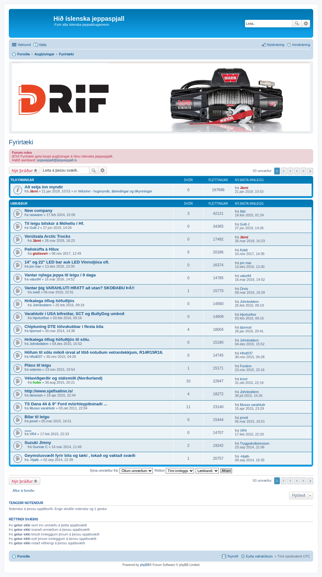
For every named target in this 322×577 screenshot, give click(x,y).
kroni (243, 379)
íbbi (243, 211)
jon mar (35, 266)
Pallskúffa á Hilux (42, 249)
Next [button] (310, 171)
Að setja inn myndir (44, 187)
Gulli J (34, 228)
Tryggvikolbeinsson (254, 443)
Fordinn (246, 366)
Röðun (174, 470)
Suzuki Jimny (38, 442)
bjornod (35, 331)
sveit (36, 292)
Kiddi (243, 250)
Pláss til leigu (38, 365)
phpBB (144, 565)
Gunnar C (40, 447)
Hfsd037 (36, 356)
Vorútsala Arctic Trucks (47, 236)
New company (39, 210)
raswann (36, 215)
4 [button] (297, 171)
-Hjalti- (35, 460)
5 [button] (303, 171)
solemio (36, 369)
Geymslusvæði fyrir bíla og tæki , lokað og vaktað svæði (80, 455)
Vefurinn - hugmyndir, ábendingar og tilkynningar (115, 191)
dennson (36, 395)
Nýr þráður (22, 170)
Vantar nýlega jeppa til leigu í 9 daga (60, 275)
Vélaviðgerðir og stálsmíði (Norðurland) (64, 378)
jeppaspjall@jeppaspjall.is (57, 160)
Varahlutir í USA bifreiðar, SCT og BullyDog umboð (75, 313)
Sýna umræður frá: (121, 470)
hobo (37, 382)
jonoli (34, 421)
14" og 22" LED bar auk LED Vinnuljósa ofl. (67, 262)
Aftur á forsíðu (23, 490)
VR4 (33, 434)
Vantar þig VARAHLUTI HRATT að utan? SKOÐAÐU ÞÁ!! (80, 288)
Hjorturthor (41, 318)
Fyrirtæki (21, 142)
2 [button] (284, 171)
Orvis (244, 289)
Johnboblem (42, 305)
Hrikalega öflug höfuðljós (49, 300)
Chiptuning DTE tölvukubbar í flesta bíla (64, 326)
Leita (297, 23)
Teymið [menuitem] (232, 556)
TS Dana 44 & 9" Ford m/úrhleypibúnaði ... (66, 404)
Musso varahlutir (42, 408)
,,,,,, (28, 429)
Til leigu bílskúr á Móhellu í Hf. (54, 223)
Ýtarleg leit (306, 23)
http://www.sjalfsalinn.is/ (49, 391)
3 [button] (290, 171)
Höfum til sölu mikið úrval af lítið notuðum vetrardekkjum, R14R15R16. (94, 352)
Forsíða (23, 556)
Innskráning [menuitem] (301, 45)
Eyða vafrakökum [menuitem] (259, 556)
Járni (34, 191)
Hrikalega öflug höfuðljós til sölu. (57, 339)
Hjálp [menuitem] (43, 45)
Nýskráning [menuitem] (275, 45)
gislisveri (40, 253)
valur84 (35, 279)
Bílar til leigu (37, 416)
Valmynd (24, 45)
